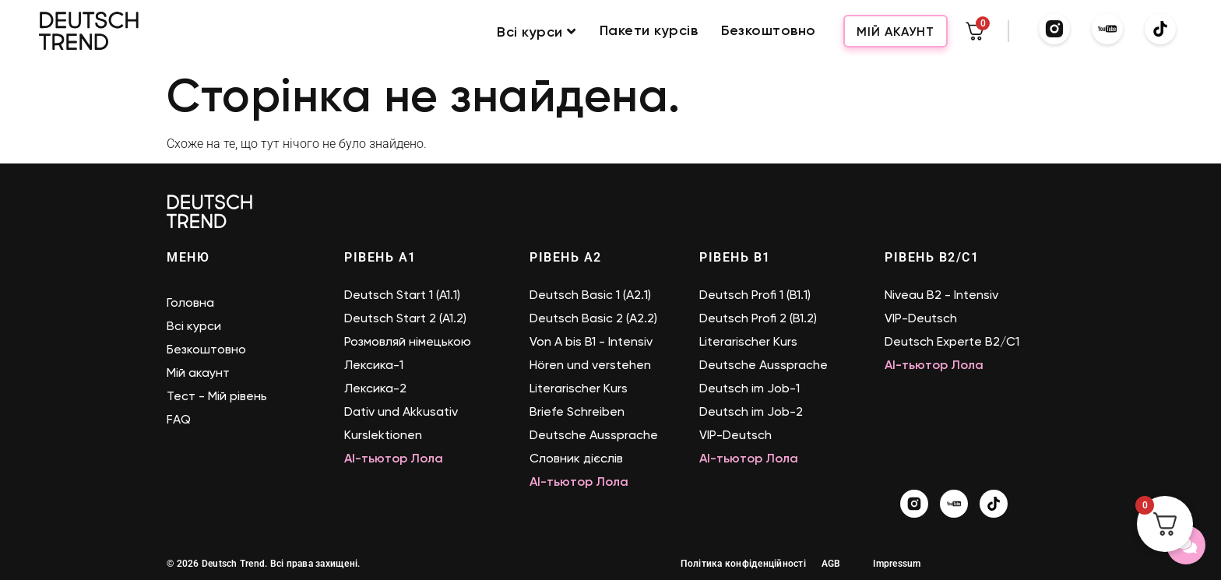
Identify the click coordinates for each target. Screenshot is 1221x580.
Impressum (896, 563)
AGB (831, 563)
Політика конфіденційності (743, 563)
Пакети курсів (649, 31)
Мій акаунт (895, 31)
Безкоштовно (768, 31)
